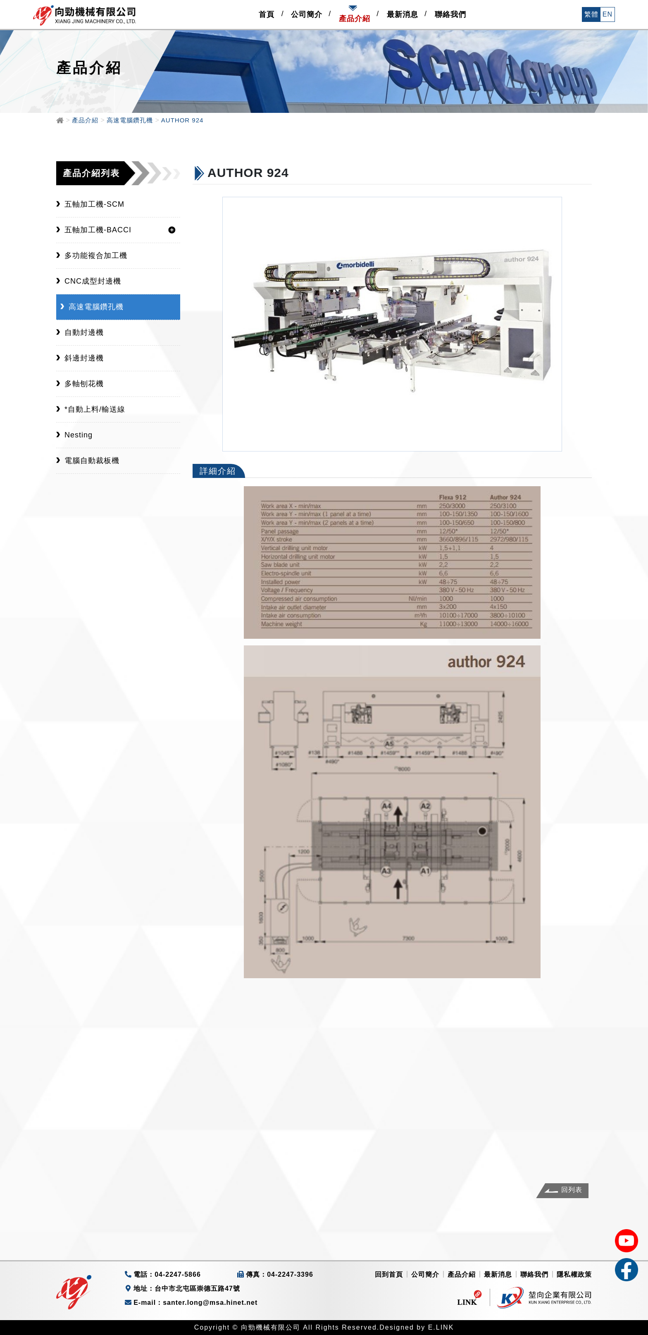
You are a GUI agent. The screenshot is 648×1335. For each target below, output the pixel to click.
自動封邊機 (84, 332)
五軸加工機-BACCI (97, 230)
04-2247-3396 (290, 1274)
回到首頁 (389, 1274)
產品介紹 (462, 1274)
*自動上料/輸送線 (94, 409)
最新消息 (498, 1274)
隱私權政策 (574, 1274)
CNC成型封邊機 (92, 281)
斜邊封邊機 (84, 358)
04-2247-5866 (178, 1274)
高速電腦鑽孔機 (96, 307)
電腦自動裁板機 (91, 460)
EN (607, 14)
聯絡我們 (534, 1274)
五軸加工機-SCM (94, 204)
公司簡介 (425, 1274)
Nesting (78, 435)
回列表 (571, 1189)
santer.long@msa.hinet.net (210, 1302)
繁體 (591, 14)
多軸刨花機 (84, 384)
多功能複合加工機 (95, 255)
